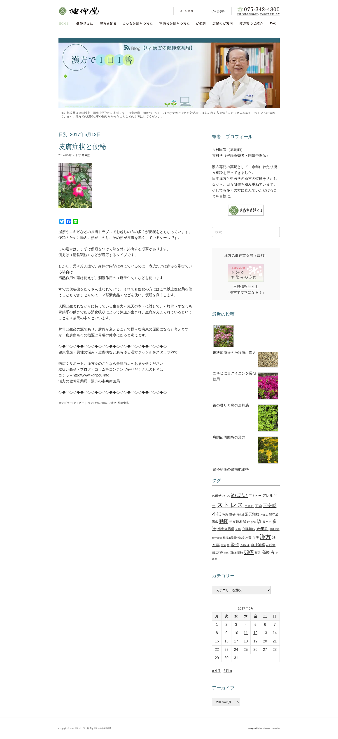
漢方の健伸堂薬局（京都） (246, 255)
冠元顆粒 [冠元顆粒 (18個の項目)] (252, 514)
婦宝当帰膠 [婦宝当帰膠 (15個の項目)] (225, 529)
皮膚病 (112, 402)
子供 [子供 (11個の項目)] (238, 529)
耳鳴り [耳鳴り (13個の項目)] (244, 545)
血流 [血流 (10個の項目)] (226, 553)
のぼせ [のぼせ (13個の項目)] (216, 495)
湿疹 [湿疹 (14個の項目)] (255, 537)
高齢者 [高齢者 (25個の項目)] (268, 552)
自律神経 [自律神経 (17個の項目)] (258, 545)
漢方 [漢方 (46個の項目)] (265, 537)
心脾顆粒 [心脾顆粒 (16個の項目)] (248, 529)
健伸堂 (78, 11)
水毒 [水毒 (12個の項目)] (248, 537)
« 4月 (216, 671)
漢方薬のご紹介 (251, 23)
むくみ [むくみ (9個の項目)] (226, 495)
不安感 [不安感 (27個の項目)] (269, 505)
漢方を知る (108, 23)
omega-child (253, 728)
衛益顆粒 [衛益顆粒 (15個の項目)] (236, 552)
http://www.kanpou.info (91, 375)
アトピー (78, 402)
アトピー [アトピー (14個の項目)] (255, 495)
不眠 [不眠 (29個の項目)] (216, 513)
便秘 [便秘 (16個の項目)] (232, 514)
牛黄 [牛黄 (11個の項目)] (223, 545)
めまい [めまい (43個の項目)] (239, 495)
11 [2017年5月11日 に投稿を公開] (246, 633)
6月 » (228, 671)
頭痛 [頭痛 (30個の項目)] (249, 552)
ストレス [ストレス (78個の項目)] (230, 504)
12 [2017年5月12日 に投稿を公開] (255, 633)
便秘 (97, 402)
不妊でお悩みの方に (174, 23)
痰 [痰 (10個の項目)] (228, 545)
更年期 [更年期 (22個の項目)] (262, 529)
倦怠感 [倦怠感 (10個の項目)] (240, 514)
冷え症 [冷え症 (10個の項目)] (264, 514)
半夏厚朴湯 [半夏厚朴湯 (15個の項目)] (237, 522)
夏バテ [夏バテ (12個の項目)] (267, 522)
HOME (63, 23)
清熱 (104, 402)
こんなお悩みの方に (138, 23)
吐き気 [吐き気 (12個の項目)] (251, 522)
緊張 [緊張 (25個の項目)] (235, 544)
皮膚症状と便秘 (82, 146)
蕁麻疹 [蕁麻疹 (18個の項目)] (217, 552)
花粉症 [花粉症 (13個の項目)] (270, 545)
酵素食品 (123, 402)
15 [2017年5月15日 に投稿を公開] (217, 641)
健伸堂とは (84, 23)
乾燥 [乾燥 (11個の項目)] (225, 514)
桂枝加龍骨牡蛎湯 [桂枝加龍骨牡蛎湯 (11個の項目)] (234, 537)
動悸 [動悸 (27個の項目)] (223, 521)
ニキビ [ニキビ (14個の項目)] (249, 506)
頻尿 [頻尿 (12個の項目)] (258, 552)
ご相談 (201, 23)
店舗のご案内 (222, 23)
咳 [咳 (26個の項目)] (259, 521)
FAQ (273, 23)
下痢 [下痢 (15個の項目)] (258, 506)
